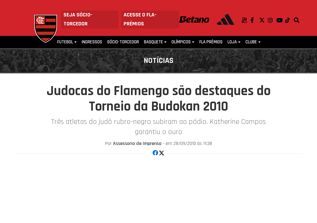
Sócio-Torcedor (123, 42)
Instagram (272, 20)
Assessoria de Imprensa (137, 143)
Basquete (153, 42)
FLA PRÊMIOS (211, 42)
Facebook (254, 20)
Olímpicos (181, 42)
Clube (251, 42)
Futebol (65, 42)
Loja (232, 42)
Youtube (280, 20)
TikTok (289, 20)
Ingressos (92, 42)
